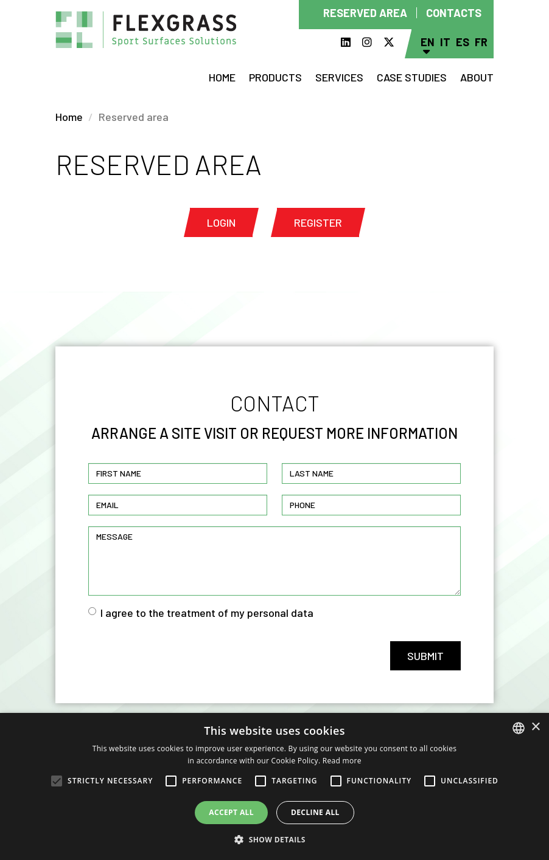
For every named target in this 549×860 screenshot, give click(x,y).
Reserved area (365, 12)
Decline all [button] (315, 812)
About (477, 77)
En (428, 42)
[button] (274, 839)
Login (221, 222)
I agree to (200, 612)
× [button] (535, 727)
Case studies (412, 77)
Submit (425, 655)
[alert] (274, 786)
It (445, 42)
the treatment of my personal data (231, 612)
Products (275, 77)
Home (222, 77)
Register (318, 222)
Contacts (453, 12)
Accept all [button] (231, 812)
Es (462, 42)
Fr (481, 42)
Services (339, 77)
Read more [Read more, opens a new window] (342, 760)
